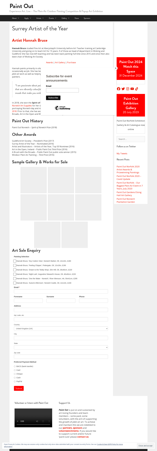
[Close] (116, 68)
